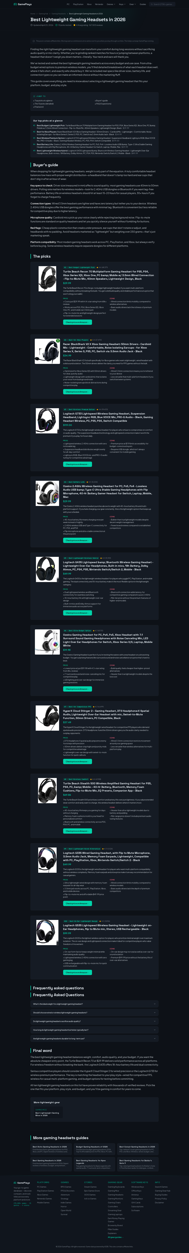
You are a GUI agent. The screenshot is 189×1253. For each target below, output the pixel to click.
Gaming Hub (43, 14)
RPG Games (66, 1187)
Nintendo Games (44, 1198)
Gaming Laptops (115, 1214)
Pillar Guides (113, 1229)
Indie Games (66, 1202)
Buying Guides (161, 1194)
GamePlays (22, 1182)
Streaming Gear (115, 1210)
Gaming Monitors (115, 1198)
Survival (64, 1214)
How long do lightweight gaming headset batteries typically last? (94, 1030)
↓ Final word (38, 107)
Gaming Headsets (59, 14)
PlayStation (78, 4)
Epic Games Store (92, 1191)
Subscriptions (137, 1206)
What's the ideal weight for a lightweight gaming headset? (94, 1004)
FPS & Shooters (67, 1191)
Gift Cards (135, 1202)
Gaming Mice (113, 1191)
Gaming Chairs (114, 1202)
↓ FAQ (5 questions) (103, 103)
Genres (111, 4)
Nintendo (99, 4)
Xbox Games (42, 1194)
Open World (66, 1210)
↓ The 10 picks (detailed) (43, 103)
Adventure (65, 1194)
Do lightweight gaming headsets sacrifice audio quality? (94, 1021)
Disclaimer (159, 1202)
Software (135, 1210)
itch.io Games (90, 1198)
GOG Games (90, 1194)
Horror (64, 1206)
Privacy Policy (161, 1198)
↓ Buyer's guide (101, 100)
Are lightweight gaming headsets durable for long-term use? (94, 1038)
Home (32, 14)
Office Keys (136, 1191)
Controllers (113, 1206)
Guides (143, 4)
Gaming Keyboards (116, 1187)
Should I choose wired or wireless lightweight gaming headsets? (94, 1012)
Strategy (65, 1198)
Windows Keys (137, 1187)
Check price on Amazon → (77, 322)
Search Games (161, 1187)
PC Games (41, 1187)
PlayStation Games (45, 1191)
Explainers (112, 1233)
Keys (122, 4)
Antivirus (135, 1194)
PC (68, 4)
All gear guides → (116, 1237)
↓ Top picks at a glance (42, 100)
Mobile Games (43, 1202)
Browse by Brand (115, 1225)
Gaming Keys (137, 1198)
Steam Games (90, 1187)
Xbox (89, 4)
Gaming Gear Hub (162, 1191)
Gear (132, 4)
